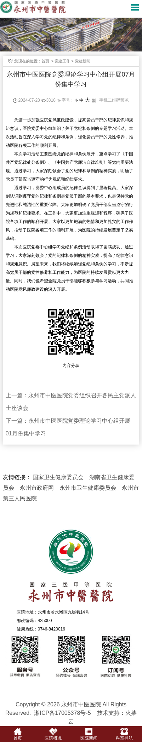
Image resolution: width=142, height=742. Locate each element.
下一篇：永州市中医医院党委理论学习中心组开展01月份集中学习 (68, 427)
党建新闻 (85, 61)
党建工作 (65, 61)
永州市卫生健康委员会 (87, 488)
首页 (48, 61)
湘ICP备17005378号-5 (62, 713)
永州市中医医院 (70, 566)
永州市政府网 (37, 488)
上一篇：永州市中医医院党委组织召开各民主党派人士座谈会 (71, 401)
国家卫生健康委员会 (58, 477)
